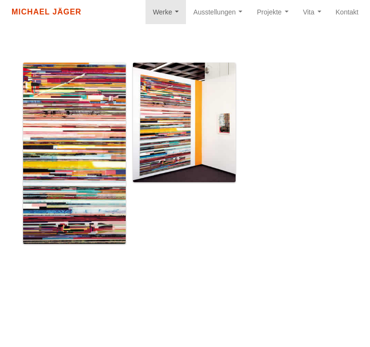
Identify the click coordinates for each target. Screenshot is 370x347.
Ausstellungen (219, 14)
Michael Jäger (46, 12)
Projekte (274, 14)
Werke (168, 14)
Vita (314, 14)
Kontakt (347, 12)
